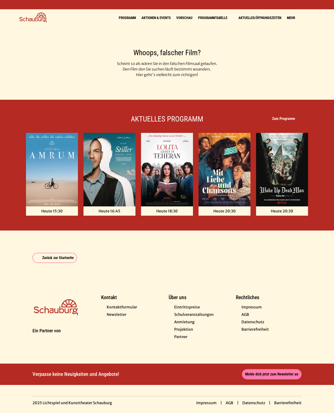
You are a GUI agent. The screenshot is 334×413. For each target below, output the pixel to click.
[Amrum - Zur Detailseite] (52, 169)
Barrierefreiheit (288, 402)
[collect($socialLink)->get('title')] (8, 4)
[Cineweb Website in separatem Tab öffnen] (46, 336)
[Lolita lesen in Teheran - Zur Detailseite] (167, 169)
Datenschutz (253, 402)
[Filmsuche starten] (310, 17)
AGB (229, 402)
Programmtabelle (215, 18)
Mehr (294, 18)
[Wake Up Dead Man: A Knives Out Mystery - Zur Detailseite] (282, 169)
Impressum (206, 402)
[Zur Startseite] (51, 17)
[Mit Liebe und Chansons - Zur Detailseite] (224, 169)
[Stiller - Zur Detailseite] (109, 169)
